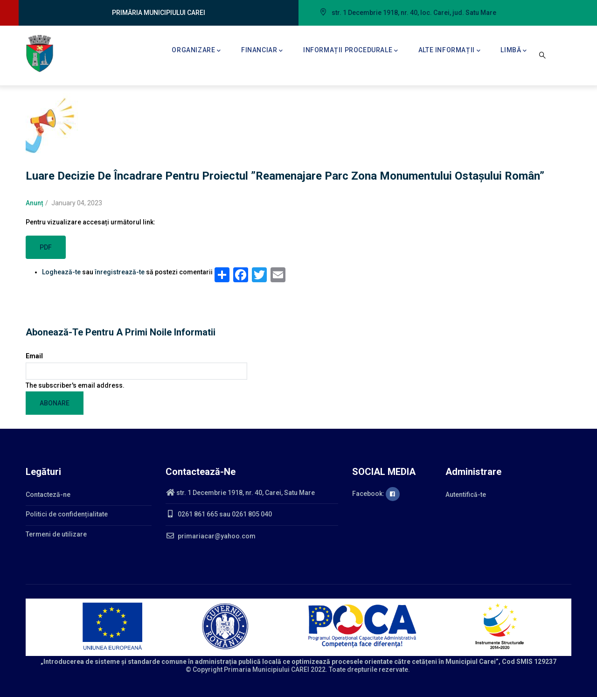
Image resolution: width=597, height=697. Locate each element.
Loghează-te (61, 272)
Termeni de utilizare (56, 534)
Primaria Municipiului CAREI (266, 669)
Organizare (196, 51)
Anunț (34, 203)
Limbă (513, 51)
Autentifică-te (465, 494)
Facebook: (376, 493)
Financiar (262, 51)
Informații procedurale (350, 51)
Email (34, 356)
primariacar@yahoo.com (211, 536)
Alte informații (449, 51)
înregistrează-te (120, 272)
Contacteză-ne (48, 494)
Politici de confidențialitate (67, 514)
